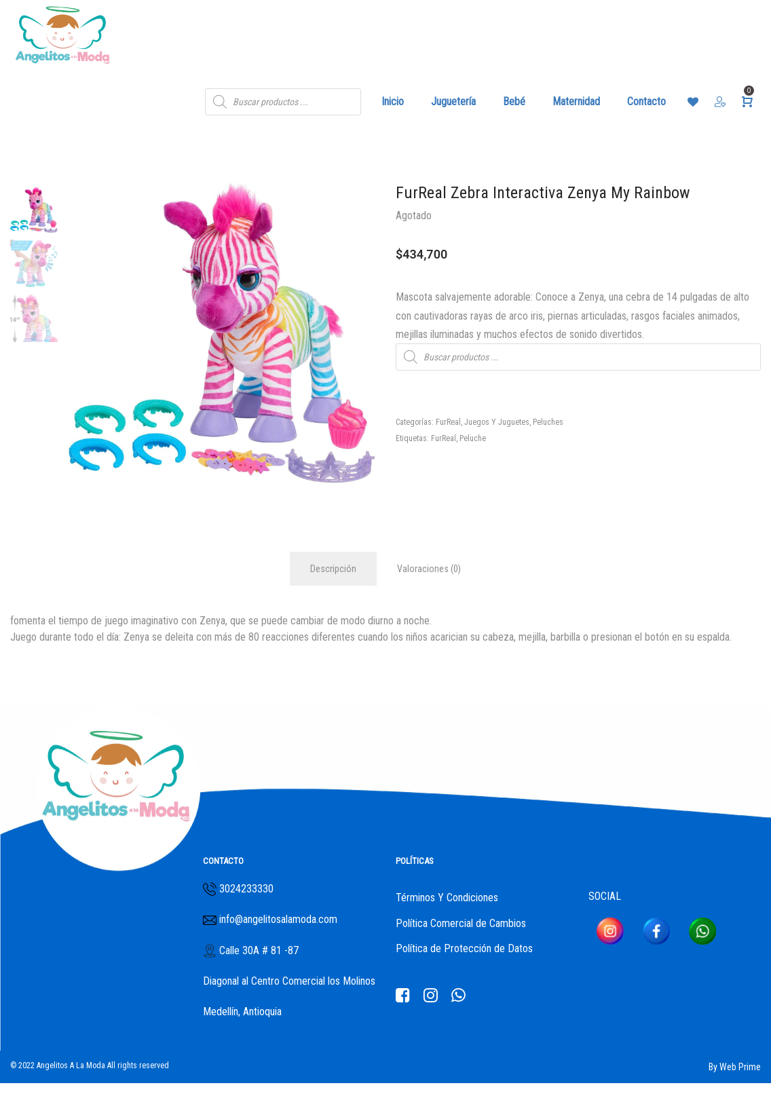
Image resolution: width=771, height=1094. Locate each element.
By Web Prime (735, 1066)
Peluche (472, 438)
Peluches (548, 422)
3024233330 (246, 888)
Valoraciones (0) (429, 568)
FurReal (448, 422)
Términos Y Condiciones (447, 897)
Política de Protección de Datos (464, 948)
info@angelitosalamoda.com (277, 919)
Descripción (333, 568)
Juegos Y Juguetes (496, 422)
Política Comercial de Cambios (461, 923)
